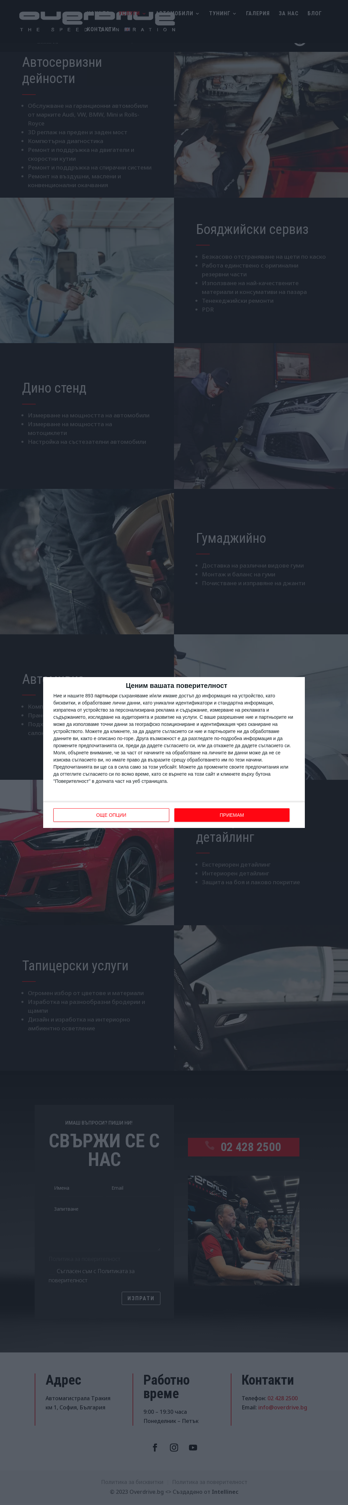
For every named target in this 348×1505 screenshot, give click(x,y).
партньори (106, 695)
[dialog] (174, 752)
